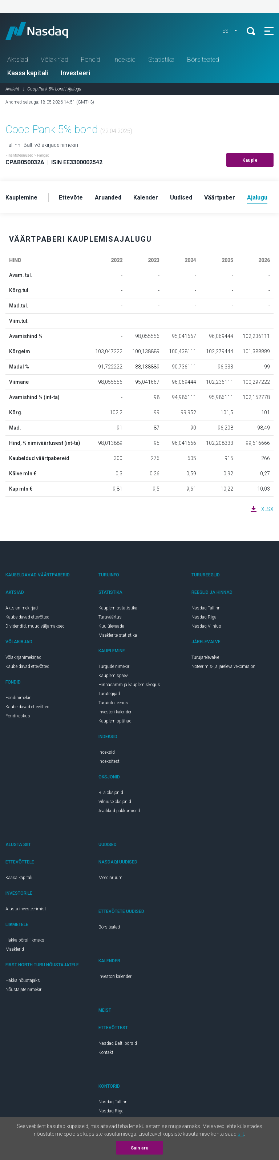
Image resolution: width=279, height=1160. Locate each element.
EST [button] (227, 31)
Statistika (161, 59)
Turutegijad (109, 693)
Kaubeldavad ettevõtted (27, 617)
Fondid (90, 59)
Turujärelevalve (205, 657)
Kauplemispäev (113, 675)
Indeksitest (109, 761)
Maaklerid (14, 949)
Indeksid (124, 59)
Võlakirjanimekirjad (23, 657)
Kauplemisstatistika (117, 608)
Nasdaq (43, 31)
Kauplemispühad (115, 721)
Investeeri (75, 73)
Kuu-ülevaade (111, 626)
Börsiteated (203, 59)
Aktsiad (17, 59)
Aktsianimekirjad (21, 608)
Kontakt (105, 1052)
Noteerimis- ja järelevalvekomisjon (223, 666)
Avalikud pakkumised (119, 810)
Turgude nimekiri (114, 666)
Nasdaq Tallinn (206, 608)
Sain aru (140, 1148)
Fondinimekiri (18, 697)
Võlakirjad (54, 59)
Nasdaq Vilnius (206, 626)
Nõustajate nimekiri (24, 989)
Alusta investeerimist (25, 908)
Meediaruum (110, 877)
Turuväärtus (110, 617)
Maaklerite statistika (117, 635)
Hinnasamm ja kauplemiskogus (129, 684)
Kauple (250, 160)
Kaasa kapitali (27, 73)
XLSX (267, 509)
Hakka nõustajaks (22, 980)
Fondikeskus (17, 715)
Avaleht (12, 89)
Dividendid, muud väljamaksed (35, 626)
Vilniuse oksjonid (114, 801)
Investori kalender (115, 711)
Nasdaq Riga (204, 617)
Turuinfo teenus (113, 702)
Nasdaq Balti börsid (117, 1043)
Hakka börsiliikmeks (24, 940)
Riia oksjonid (110, 792)
